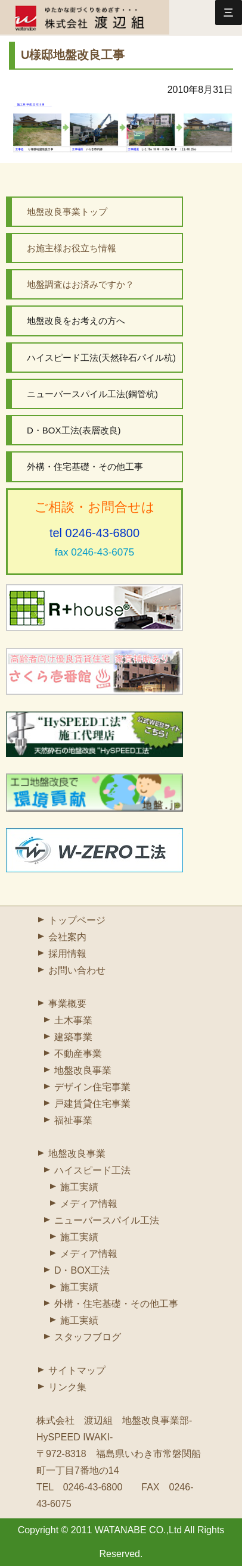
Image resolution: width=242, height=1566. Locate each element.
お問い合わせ (77, 970)
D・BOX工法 (82, 1270)
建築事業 (73, 1037)
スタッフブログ (87, 1337)
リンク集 (67, 1387)
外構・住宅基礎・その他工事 (116, 1304)
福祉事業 (73, 1120)
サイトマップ (77, 1370)
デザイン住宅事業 (92, 1087)
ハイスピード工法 (92, 1170)
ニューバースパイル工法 (106, 1220)
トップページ (77, 920)
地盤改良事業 (82, 1070)
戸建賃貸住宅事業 (92, 1104)
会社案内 (67, 937)
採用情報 (67, 954)
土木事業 (73, 1020)
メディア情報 (88, 1204)
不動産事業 (78, 1054)
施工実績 (79, 1187)
